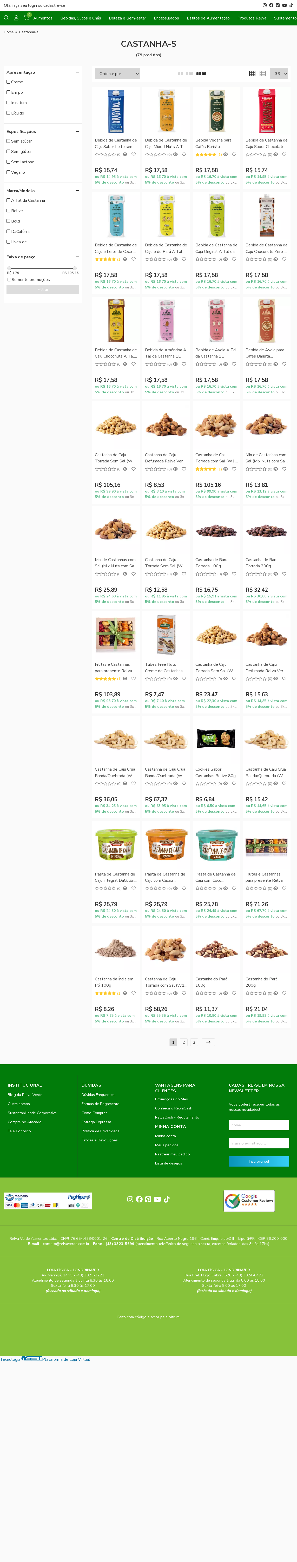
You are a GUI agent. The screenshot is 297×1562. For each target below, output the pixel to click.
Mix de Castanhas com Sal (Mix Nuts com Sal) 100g (266, 458)
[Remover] (106, 113)
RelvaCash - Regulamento (177, 1117)
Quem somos (19, 1103)
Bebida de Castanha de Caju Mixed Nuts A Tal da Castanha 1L (166, 143)
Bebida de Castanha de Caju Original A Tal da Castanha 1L (216, 248)
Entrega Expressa (96, 1122)
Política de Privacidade (101, 1131)
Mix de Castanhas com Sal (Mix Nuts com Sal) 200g (116, 563)
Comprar (116, 127)
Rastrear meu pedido (172, 1154)
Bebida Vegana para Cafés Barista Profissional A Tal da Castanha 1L (214, 143)
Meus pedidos (167, 1145)
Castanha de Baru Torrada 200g (262, 563)
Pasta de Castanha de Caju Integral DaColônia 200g (116, 877)
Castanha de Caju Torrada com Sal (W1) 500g (165, 982)
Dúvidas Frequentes (98, 1094)
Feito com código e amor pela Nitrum (148, 1316)
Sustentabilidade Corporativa (32, 1112)
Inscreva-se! (259, 1161)
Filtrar (42, 289)
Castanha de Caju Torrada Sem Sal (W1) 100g (166, 563)
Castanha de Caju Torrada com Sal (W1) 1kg (215, 458)
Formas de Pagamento (101, 1103)
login (33, 5)
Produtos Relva (251, 18)
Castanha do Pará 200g (262, 982)
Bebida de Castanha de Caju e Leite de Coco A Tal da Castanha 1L (116, 248)
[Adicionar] (126, 113)
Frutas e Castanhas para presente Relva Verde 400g (264, 877)
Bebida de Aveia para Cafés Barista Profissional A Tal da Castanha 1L (265, 353)
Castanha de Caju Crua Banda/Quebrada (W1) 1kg (165, 772)
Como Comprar (94, 1112)
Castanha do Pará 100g (211, 982)
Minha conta (165, 1136)
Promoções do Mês (171, 1099)
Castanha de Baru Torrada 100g (211, 563)
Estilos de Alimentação (208, 18)
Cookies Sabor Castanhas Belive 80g (215, 772)
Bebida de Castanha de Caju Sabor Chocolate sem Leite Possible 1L (267, 143)
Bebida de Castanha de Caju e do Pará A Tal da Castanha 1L (166, 248)
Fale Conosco (19, 1131)
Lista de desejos (168, 1163)
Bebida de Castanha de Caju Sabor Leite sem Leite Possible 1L (116, 143)
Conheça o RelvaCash (173, 1108)
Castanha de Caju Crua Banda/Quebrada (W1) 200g (266, 772)
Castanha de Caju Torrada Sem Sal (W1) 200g (216, 668)
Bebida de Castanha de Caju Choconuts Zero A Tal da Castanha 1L (267, 248)
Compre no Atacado (25, 1122)
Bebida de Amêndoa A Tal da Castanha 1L (165, 353)
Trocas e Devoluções (100, 1140)
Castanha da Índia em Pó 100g (114, 982)
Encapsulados (166, 18)
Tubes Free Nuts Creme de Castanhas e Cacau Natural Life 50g (166, 668)
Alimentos (42, 18)
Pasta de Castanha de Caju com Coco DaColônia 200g (215, 877)
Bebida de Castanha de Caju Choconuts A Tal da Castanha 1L (116, 353)
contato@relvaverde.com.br (66, 1243)
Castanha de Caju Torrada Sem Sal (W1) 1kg (115, 458)
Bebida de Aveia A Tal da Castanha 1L (216, 353)
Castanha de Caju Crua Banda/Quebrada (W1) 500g (115, 772)
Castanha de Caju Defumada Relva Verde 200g (267, 668)
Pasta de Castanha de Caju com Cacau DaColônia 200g (165, 877)
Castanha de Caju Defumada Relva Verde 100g (166, 458)
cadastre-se (54, 5)
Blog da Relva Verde (25, 1094)
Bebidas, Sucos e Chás (80, 18)
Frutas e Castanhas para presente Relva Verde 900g (113, 668)
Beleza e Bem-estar (127, 18)
